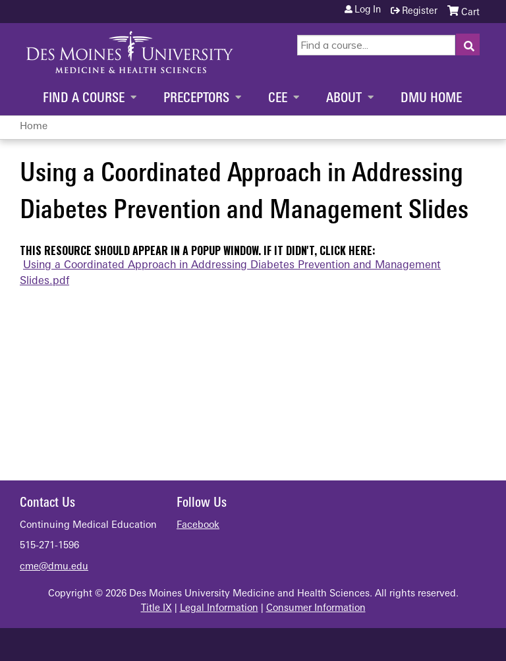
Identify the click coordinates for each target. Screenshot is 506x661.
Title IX (156, 609)
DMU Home (431, 98)
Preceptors (196, 98)
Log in (367, 10)
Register (419, 11)
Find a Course (84, 98)
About (344, 98)
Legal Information (219, 609)
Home (33, 127)
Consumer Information (316, 609)
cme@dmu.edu (54, 567)
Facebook (198, 526)
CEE (277, 98)
